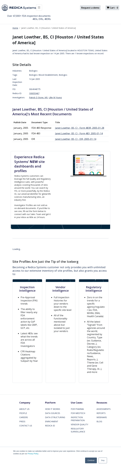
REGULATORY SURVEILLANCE (78, 430)
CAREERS (23, 417)
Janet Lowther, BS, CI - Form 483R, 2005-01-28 (79, 127)
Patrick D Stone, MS (38, 97)
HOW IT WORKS (52, 409)
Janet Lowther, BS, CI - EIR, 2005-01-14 (75, 139)
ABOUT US (24, 409)
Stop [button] (103, 460)
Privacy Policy (33, 454)
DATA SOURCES (52, 413)
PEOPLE (23, 413)
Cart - (112, 7)
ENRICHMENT (51, 421)
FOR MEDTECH (78, 413)
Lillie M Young (55, 97)
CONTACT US (25, 425)
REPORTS (101, 413)
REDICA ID (50, 425)
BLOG (99, 421)
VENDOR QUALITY (79, 424)
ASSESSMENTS (104, 409)
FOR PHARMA (77, 409)
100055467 (34, 93)
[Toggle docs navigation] (39, 8)
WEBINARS (102, 417)
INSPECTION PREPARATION (78, 419)
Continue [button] (91, 460)
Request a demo (90, 7)
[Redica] (19, 8)
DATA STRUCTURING (55, 417)
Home (15, 28)
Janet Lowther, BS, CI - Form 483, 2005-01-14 (79, 133)
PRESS (22, 421)
